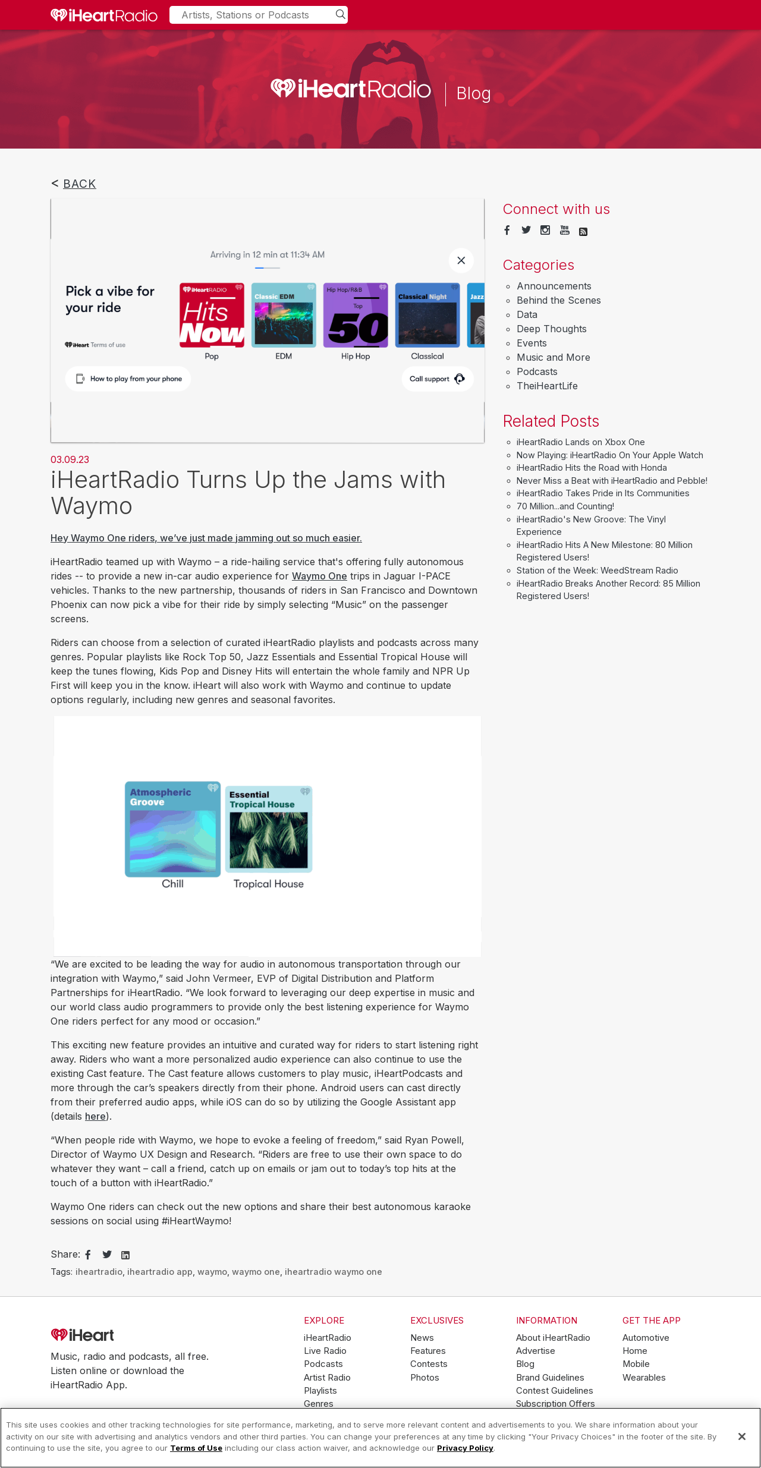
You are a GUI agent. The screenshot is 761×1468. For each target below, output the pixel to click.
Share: (65, 1254)
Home (634, 1351)
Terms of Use (196, 1448)
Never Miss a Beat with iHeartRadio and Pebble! (612, 480)
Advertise (535, 1351)
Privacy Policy (465, 1448)
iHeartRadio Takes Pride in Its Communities (603, 493)
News (422, 1337)
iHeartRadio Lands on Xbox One (581, 442)
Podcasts (537, 371)
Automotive (645, 1337)
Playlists (320, 1390)
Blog (525, 1364)
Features (428, 1351)
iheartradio (99, 1272)
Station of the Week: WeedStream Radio (597, 570)
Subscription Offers (555, 1403)
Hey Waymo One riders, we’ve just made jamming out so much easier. (206, 538)
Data (527, 314)
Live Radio (325, 1351)
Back (79, 184)
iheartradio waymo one (333, 1272)
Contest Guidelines (554, 1390)
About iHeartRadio (553, 1337)
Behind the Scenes (559, 300)
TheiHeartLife (547, 386)
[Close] (742, 1436)
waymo (212, 1272)
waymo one (256, 1272)
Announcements (554, 286)
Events (532, 343)
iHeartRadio (116, 1335)
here (95, 1116)
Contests (429, 1364)
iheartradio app (160, 1272)
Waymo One (319, 576)
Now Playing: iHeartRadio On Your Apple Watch (610, 455)
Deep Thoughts (552, 329)
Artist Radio (327, 1377)
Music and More (553, 357)
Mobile (636, 1364)
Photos (424, 1377)
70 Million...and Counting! (565, 506)
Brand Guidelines (550, 1377)
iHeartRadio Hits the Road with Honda (592, 467)
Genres (319, 1403)
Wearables (644, 1377)
